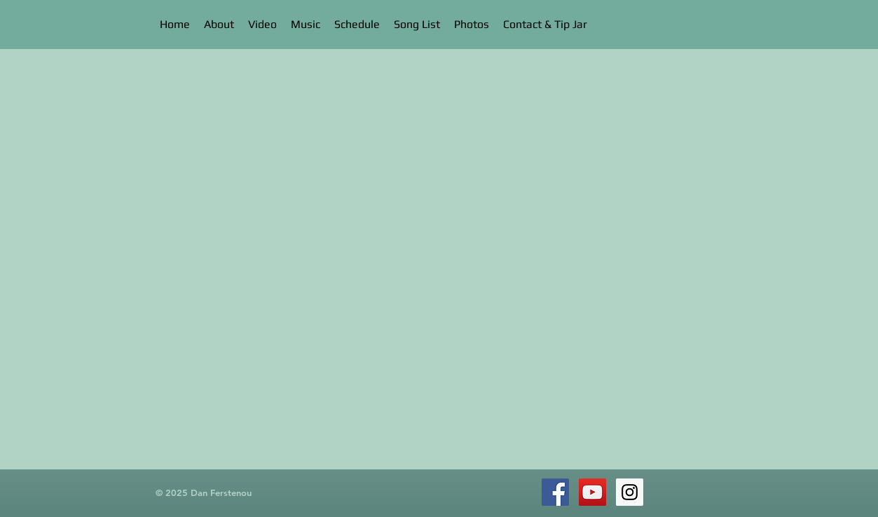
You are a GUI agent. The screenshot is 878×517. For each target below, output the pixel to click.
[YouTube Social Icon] (592, 492)
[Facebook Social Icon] (555, 492)
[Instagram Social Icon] (629, 492)
